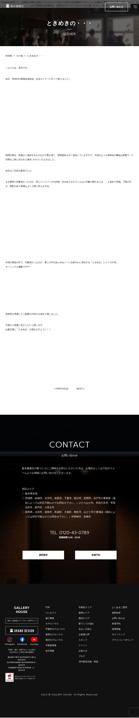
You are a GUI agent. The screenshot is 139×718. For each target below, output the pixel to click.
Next (80, 388)
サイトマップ (118, 635)
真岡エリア (84, 613)
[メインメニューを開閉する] (133, 9)
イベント (83, 646)
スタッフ (83, 640)
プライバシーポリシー (123, 640)
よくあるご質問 (119, 608)
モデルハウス (52, 624)
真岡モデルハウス (54, 635)
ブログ (82, 656)
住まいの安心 (85, 629)
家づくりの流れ (86, 624)
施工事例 (49, 618)
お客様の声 (84, 635)
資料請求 (43, 555)
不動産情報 (50, 646)
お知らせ (83, 651)
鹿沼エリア (84, 618)
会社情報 (49, 651)
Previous (62, 388)
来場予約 (95, 555)
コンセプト (50, 613)
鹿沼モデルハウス (54, 640)
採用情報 (116, 629)
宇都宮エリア (85, 608)
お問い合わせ (118, 618)
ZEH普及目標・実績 (88, 662)
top (47, 608)
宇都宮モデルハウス (55, 629)
